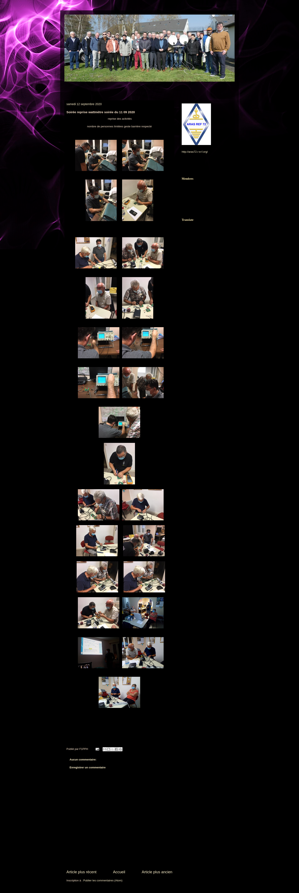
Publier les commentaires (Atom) (103, 880)
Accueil (119, 872)
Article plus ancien (157, 872)
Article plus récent (81, 872)
